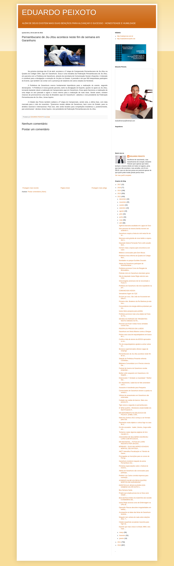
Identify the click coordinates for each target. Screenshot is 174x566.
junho (121, 217)
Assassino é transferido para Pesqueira (132, 387)
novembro (123, 202)
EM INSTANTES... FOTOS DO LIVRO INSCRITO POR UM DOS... (132, 443)
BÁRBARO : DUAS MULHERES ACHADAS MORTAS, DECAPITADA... (134, 447)
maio (121, 220)
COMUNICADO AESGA (127, 291)
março (121, 532)
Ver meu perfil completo (123, 175)
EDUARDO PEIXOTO (59, 12)
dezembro (123, 199)
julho (121, 214)
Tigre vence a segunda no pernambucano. (133, 405)
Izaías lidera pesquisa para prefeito (131, 311)
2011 (119, 542)
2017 (119, 184)
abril (121, 223)
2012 (119, 196)
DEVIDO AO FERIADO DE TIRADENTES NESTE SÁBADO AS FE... (133, 320)
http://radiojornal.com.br (125, 36)
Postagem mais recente (30, 188)
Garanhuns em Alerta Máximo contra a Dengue (135, 331)
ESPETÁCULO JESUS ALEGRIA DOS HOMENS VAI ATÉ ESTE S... (132, 486)
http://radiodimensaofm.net (126, 39)
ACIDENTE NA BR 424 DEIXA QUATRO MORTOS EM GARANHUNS (133, 481)
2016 (119, 187)
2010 (119, 545)
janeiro (121, 538)
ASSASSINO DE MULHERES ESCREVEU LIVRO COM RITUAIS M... (133, 438)
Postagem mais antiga (99, 188)
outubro (122, 205)
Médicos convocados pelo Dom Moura (132, 253)
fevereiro (122, 535)
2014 (119, 190)
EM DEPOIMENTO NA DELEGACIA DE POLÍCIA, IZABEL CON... (132, 414)
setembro (122, 208)
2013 (119, 193)
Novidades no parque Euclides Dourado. (132, 260)
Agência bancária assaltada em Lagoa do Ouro (135, 226)
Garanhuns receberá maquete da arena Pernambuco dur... (132, 462)
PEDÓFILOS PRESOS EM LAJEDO (131, 328)
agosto (121, 211)
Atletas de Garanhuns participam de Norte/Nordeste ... (131, 264)
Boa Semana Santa (125, 490)
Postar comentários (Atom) (37, 192)
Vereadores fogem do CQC (128, 293)
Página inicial (65, 188)
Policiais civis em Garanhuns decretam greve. (134, 273)
